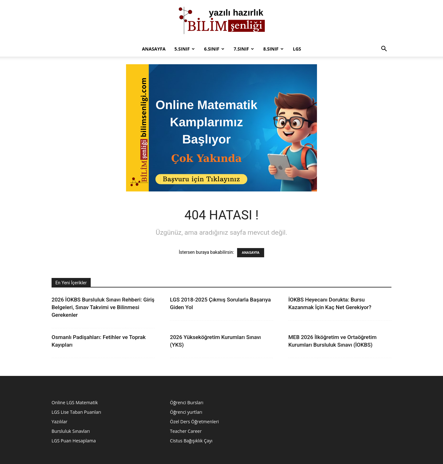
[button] (383, 49)
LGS (297, 49)
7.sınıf (244, 49)
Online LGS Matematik (75, 402)
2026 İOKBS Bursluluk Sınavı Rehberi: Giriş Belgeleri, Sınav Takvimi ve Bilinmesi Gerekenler (103, 307)
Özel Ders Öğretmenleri (194, 422)
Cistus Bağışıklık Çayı (191, 441)
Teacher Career (186, 431)
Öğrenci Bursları (186, 402)
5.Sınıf (184, 49)
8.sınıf (273, 49)
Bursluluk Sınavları (71, 431)
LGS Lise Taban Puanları (76, 412)
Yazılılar (59, 422)
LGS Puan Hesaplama (74, 441)
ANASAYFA (250, 253)
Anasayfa (153, 49)
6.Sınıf (214, 49)
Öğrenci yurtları (186, 412)
